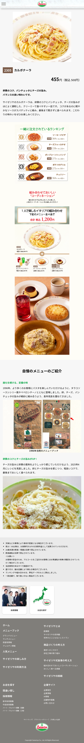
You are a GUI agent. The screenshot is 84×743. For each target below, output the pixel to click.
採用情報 (14, 610)
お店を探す (41, 610)
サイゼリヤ (42, 4)
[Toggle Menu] (3, 4)
